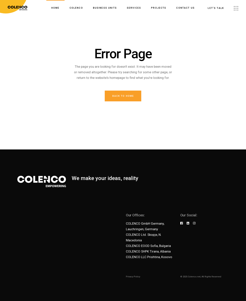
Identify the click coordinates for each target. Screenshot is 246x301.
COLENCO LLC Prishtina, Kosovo (149, 257)
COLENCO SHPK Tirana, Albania (148, 251)
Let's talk (216, 8)
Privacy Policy (133, 276)
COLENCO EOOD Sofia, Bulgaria (148, 246)
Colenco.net (194, 276)
